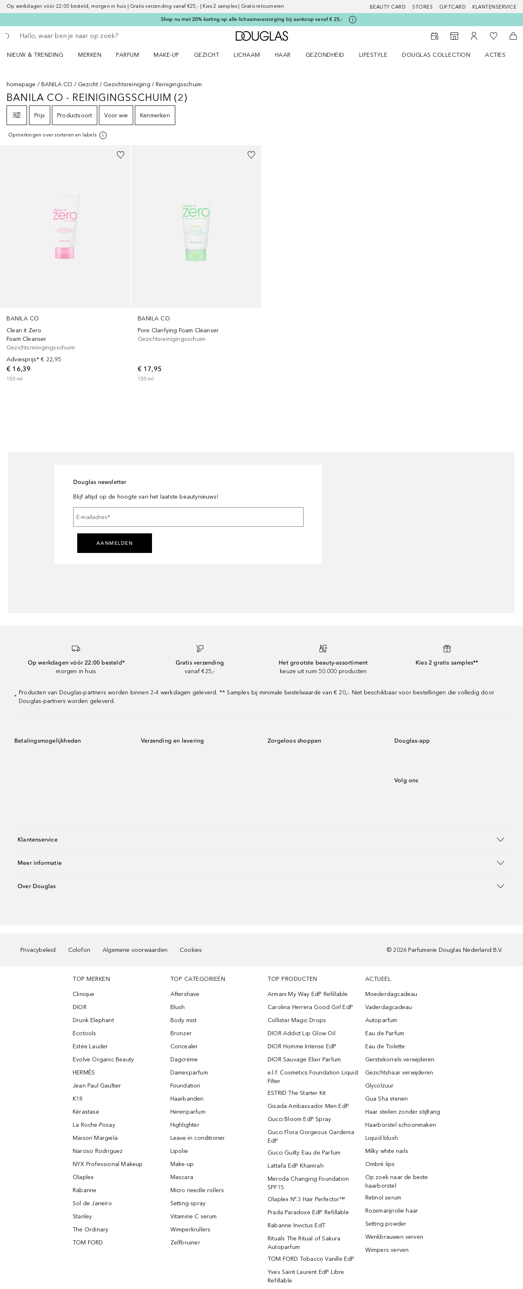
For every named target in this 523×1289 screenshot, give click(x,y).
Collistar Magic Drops (297, 1020)
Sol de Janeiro (92, 1203)
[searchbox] (79, 36)
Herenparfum (188, 1111)
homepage (21, 84)
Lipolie (179, 1151)
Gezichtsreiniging (126, 84)
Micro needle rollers (197, 1190)
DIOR (80, 1007)
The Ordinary (90, 1229)
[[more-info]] (58, 135)
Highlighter (184, 1124)
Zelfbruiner (185, 1242)
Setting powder (386, 1223)
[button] (261, 839)
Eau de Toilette (385, 1046)
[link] (65, 264)
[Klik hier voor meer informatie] (352, 19)
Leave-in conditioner (197, 1138)
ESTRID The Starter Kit (297, 1093)
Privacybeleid (38, 950)
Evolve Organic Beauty (103, 1059)
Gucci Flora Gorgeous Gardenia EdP (311, 1136)
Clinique (84, 994)
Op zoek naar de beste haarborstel (396, 1181)
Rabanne (84, 1190)
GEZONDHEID (325, 54)
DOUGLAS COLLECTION (436, 54)
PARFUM (127, 54)
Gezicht (88, 84)
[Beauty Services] (435, 36)
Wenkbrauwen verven (394, 1236)
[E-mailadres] (188, 517)
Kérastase (86, 1111)
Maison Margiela (95, 1138)
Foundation (185, 1085)
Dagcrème (184, 1059)
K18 (78, 1098)
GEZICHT (206, 54)
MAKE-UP (166, 54)
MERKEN (89, 54)
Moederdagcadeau (391, 994)
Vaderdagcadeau (388, 1007)
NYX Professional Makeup (108, 1164)
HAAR (283, 54)
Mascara (181, 1177)
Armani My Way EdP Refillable (308, 994)
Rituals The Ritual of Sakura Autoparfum (304, 1243)
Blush (177, 1007)
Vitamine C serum (193, 1216)
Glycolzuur (379, 1085)
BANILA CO (57, 84)
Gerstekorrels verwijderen (400, 1059)
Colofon (79, 950)
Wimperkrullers (190, 1229)
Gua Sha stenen (386, 1098)
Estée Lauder (90, 1046)
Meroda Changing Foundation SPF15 (308, 1183)
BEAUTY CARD (388, 7)
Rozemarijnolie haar (391, 1210)
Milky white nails (386, 1151)
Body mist (183, 1020)
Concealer (184, 1046)
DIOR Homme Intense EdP (302, 1046)
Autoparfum (381, 1020)
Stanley (82, 1216)
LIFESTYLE (373, 54)
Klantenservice (494, 7)
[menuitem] (40, 55)
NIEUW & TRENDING (35, 54)
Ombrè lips (380, 1164)
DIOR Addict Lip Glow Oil (301, 1033)
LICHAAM (247, 54)
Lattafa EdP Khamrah (296, 1165)
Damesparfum (189, 1072)
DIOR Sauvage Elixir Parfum (304, 1059)
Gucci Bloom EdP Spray (299, 1119)
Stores (422, 7)
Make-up (182, 1164)
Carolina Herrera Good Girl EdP (310, 1007)
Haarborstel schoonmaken (400, 1124)
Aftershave (185, 994)
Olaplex (83, 1177)
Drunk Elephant (93, 1020)
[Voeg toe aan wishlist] (120, 155)
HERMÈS (84, 1072)
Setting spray (188, 1203)
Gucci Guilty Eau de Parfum (304, 1152)
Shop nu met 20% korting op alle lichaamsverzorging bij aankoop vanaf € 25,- (252, 19)
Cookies (191, 950)
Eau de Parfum (385, 1033)
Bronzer (181, 1033)
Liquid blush (381, 1138)
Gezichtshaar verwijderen (399, 1072)
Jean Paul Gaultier (97, 1085)
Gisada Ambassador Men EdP (308, 1106)
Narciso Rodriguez (98, 1151)
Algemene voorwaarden (135, 950)
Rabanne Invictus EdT (296, 1225)
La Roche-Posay (94, 1124)
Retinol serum (383, 1197)
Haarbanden (187, 1098)
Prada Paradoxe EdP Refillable (308, 1212)
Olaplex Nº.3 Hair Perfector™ (306, 1199)
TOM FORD (88, 1242)
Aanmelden (114, 543)
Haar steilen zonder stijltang (402, 1111)
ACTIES (495, 54)
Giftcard (452, 7)
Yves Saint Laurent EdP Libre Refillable (306, 1276)
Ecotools (84, 1033)
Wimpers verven (387, 1249)
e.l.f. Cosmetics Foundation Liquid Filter (313, 1077)
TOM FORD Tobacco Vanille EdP (311, 1258)
